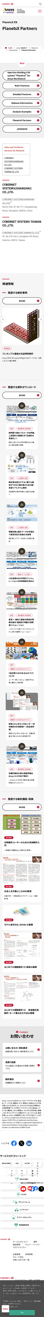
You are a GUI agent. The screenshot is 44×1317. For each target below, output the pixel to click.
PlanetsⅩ (34, 48)
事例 (35, 1241)
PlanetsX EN (13, 50)
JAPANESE (22, 128)
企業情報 (16, 1254)
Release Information (22, 102)
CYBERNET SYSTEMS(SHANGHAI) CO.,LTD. (14, 161)
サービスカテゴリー (21, 1241)
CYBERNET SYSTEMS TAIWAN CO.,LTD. (20, 232)
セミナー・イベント (32, 1244)
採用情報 (29, 1254)
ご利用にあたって (11, 1306)
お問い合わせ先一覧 (21, 1259)
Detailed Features (22, 94)
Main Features (22, 85)
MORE (22, 300)
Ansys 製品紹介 (22, 48)
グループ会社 (18, 1257)
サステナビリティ (19, 1247)
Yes (21, 1313)
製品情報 (16, 1244)
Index (5, 1308)
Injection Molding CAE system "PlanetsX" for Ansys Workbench (18, 75)
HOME (10, 48)
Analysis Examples (22, 111)
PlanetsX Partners (22, 120)
